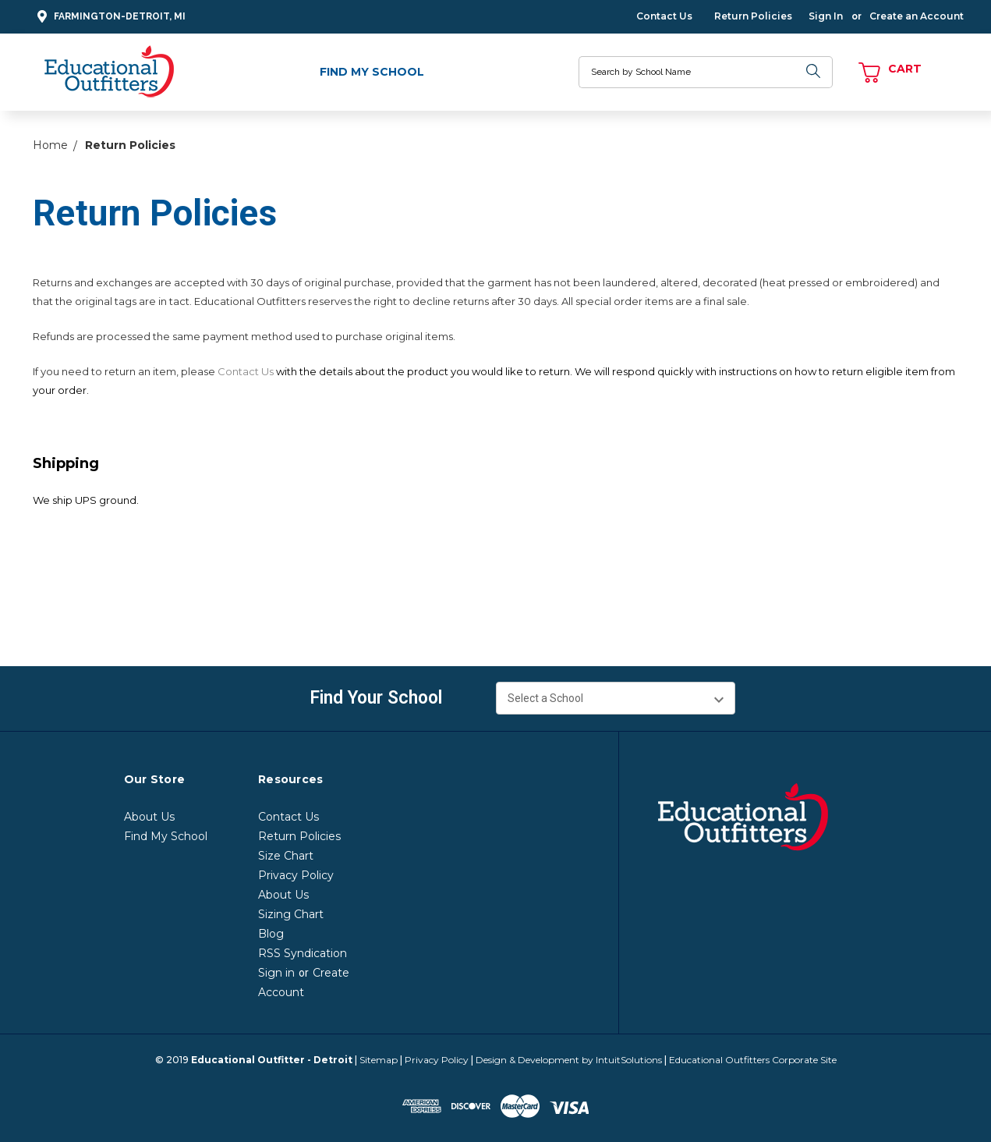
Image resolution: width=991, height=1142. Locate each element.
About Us (149, 817)
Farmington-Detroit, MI (109, 17)
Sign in (276, 973)
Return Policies (753, 16)
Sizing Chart (291, 914)
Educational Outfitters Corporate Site (753, 1060)
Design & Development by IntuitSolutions (569, 1060)
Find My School (372, 72)
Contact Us (664, 16)
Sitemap (378, 1060)
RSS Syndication (302, 953)
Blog (271, 934)
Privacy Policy (296, 875)
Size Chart (285, 856)
